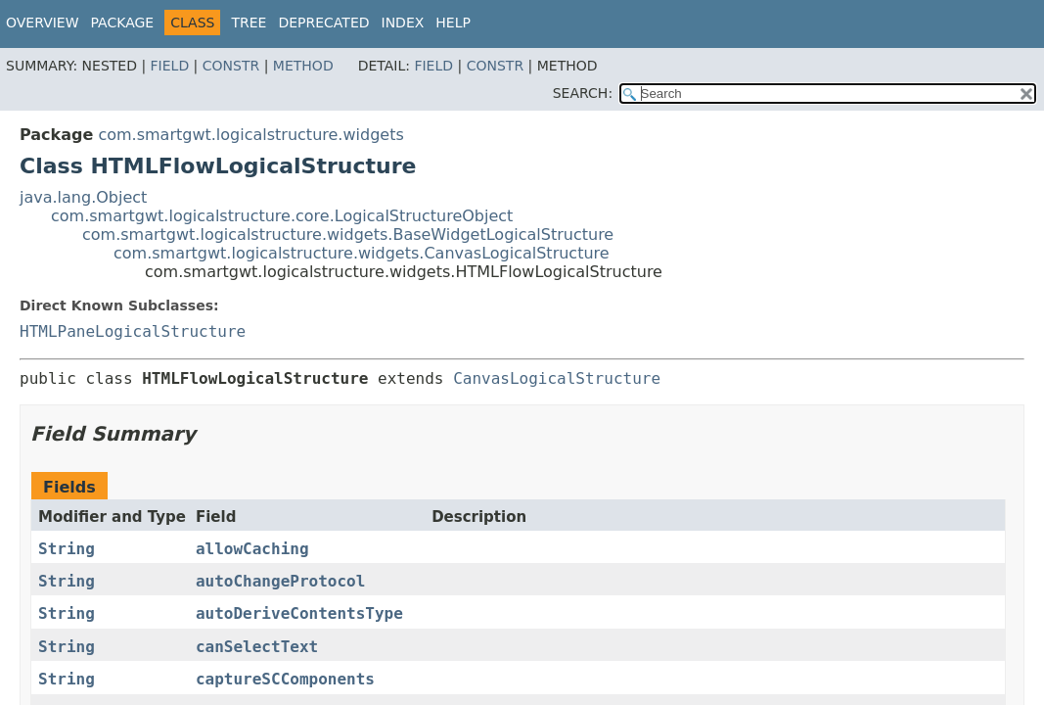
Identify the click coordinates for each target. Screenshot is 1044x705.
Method (303, 65)
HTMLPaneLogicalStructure (133, 331)
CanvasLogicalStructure (556, 378)
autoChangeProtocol (280, 581)
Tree (248, 22)
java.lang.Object (83, 197)
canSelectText (257, 646)
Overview (42, 22)
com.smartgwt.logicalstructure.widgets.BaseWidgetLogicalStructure (347, 234)
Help (453, 22)
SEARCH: (583, 93)
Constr (231, 65)
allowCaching (252, 549)
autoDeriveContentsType (299, 613)
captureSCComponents (285, 679)
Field (170, 65)
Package (123, 22)
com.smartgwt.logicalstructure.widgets (250, 134)
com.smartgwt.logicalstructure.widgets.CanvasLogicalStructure (361, 253)
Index (403, 22)
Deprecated (323, 22)
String (66, 549)
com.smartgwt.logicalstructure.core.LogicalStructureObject (282, 216)
